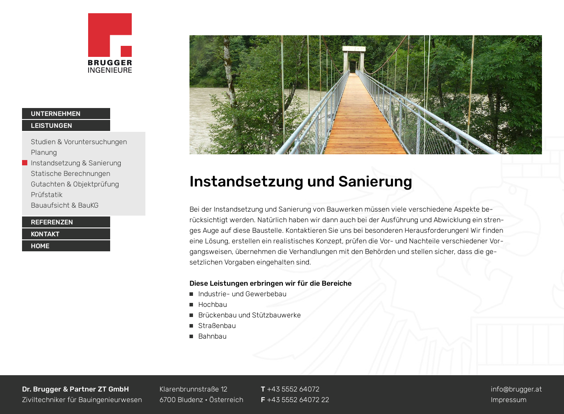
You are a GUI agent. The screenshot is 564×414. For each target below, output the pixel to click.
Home (40, 246)
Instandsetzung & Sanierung (76, 163)
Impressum (509, 399)
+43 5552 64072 (293, 389)
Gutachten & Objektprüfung (75, 184)
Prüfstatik (47, 194)
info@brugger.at (516, 389)
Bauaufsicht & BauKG (65, 205)
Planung (44, 152)
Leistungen (51, 126)
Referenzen (52, 222)
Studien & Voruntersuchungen (79, 142)
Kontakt (45, 234)
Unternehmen (56, 114)
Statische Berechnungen (70, 173)
